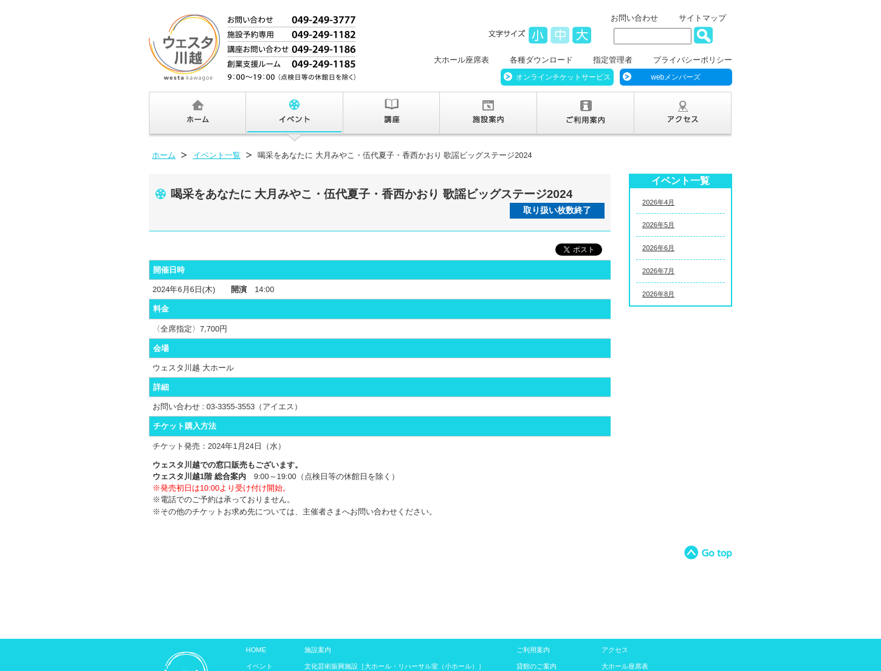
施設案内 (317, 649)
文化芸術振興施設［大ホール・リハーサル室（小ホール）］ (394, 666)
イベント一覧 (217, 155)
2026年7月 (658, 270)
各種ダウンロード (541, 59)
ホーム (164, 155)
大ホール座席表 (461, 59)
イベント (259, 666)
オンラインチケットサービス (563, 77)
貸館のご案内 (536, 666)
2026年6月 (658, 247)
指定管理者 (612, 59)
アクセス (615, 649)
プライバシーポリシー (692, 59)
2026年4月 (658, 202)
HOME (256, 649)
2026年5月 (658, 224)
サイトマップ (702, 17)
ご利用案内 (533, 649)
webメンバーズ (676, 77)
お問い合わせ (634, 17)
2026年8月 (658, 294)
